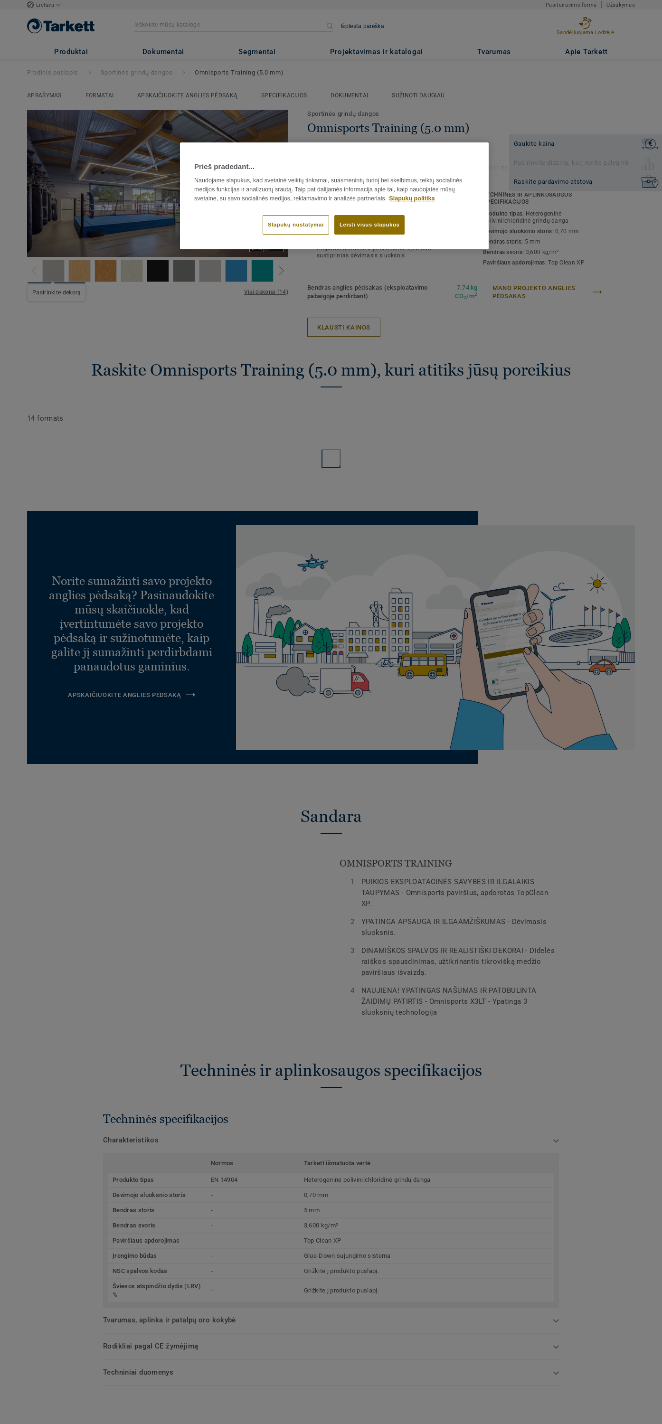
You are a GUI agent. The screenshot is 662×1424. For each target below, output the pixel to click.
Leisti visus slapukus (369, 224)
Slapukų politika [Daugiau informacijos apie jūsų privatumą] (412, 198)
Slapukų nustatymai (296, 224)
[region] (334, 196)
